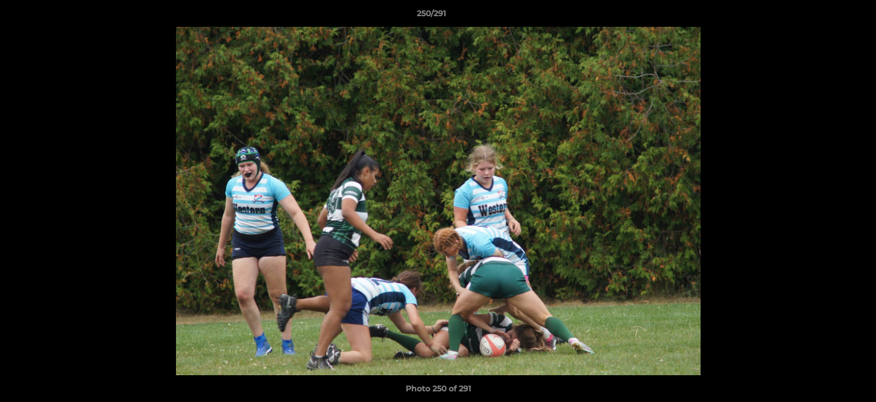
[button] (829, 16)
